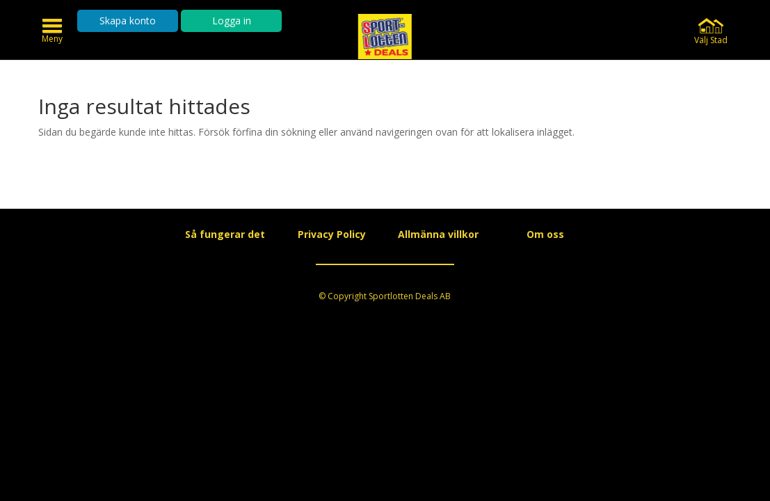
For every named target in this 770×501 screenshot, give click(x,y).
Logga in (231, 20)
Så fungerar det (225, 234)
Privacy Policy (332, 234)
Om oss (545, 234)
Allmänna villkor (438, 234)
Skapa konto (127, 20)
